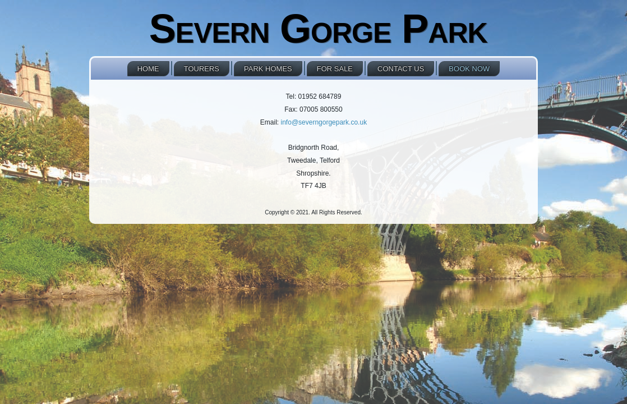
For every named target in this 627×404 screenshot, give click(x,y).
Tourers (201, 69)
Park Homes (268, 69)
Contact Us (400, 69)
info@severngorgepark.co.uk (324, 122)
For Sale (335, 69)
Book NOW (469, 69)
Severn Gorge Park (318, 28)
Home (148, 69)
